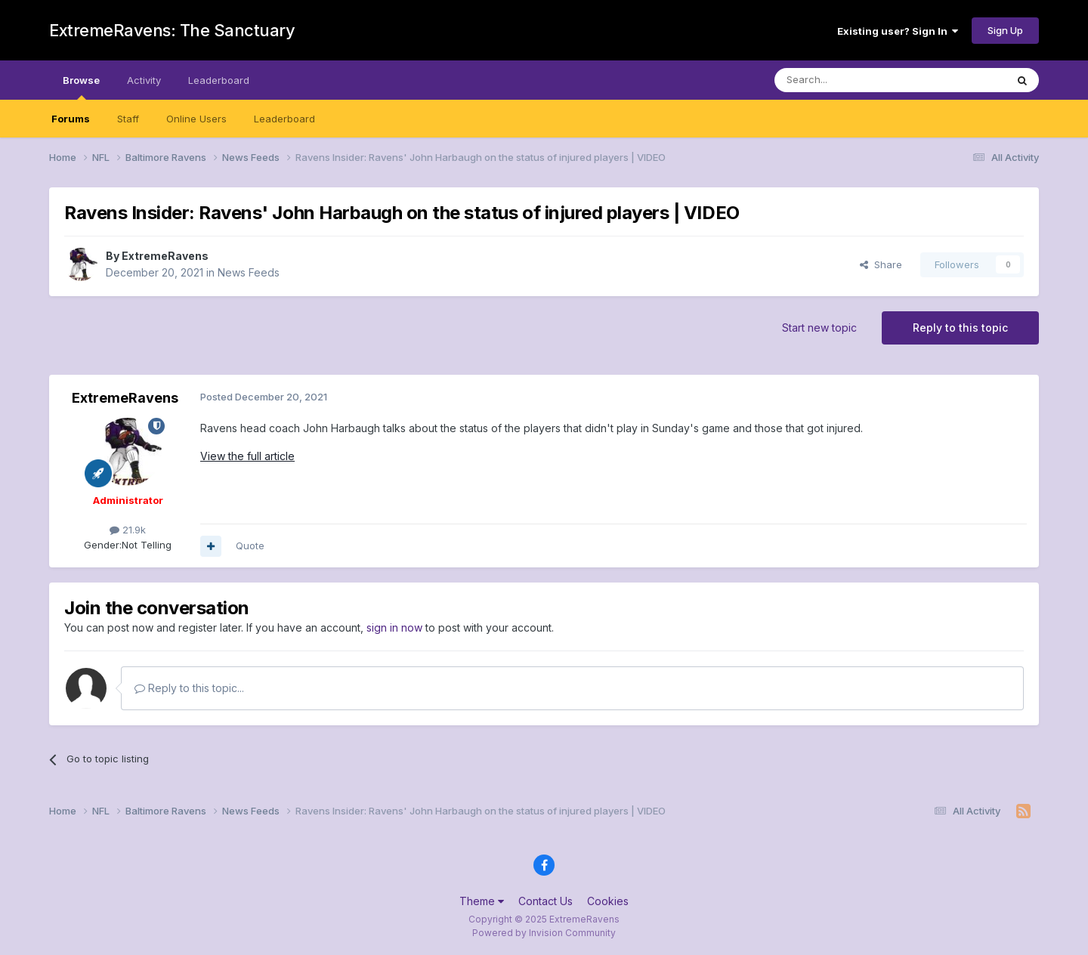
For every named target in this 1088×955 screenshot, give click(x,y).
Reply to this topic (960, 327)
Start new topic (819, 327)
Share (881, 264)
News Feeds (249, 272)
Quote (250, 545)
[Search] (851, 80)
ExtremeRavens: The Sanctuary (172, 30)
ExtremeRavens (165, 255)
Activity (144, 80)
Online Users (196, 119)
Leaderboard (284, 119)
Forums (70, 119)
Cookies (608, 901)
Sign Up (1005, 30)
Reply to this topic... (189, 687)
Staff (128, 119)
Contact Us (545, 901)
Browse (81, 87)
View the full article (247, 456)
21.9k (128, 530)
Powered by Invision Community (544, 932)
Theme (481, 901)
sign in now (394, 627)
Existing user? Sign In (897, 31)
